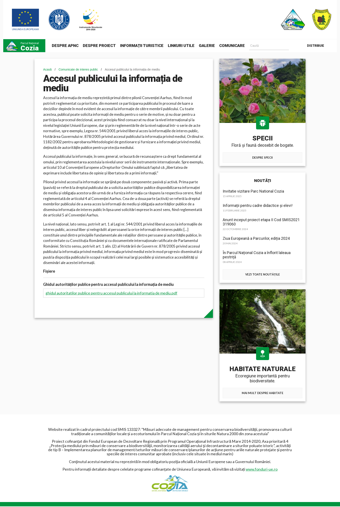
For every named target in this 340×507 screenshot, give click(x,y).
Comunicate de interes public (78, 69)
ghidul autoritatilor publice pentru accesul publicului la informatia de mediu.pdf (111, 293)
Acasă (47, 69)
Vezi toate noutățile (262, 274)
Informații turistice (141, 45)
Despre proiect (99, 45)
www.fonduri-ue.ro (262, 470)
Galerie (207, 45)
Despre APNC (65, 45)
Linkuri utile (181, 45)
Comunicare (232, 45)
